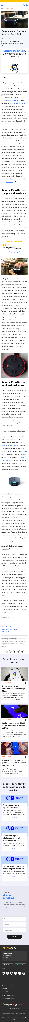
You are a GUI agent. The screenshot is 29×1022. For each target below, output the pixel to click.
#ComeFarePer (6, 631)
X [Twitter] (10, 651)
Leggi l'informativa (7, 910)
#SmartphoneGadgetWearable (9, 629)
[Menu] (2, 5)
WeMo (16, 445)
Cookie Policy (10, 1016)
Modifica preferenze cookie (15, 1017)
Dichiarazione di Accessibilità (23, 1016)
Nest (10, 451)
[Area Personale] (27, 5)
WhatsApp (18, 651)
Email (22, 651)
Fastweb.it (4, 988)
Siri (11, 103)
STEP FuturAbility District (8, 998)
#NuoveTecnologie (6, 627)
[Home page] (11, 5)
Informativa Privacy (5, 1016)
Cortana (15, 103)
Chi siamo (4, 983)
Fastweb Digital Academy (8, 995)
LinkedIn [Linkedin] (6, 651)
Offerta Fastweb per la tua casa (15, 1)
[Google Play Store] (20, 964)
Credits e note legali (7, 985)
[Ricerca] (24, 5)
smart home (5, 445)
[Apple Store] (8, 964)
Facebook (14, 651)
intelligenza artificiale (11, 100)
